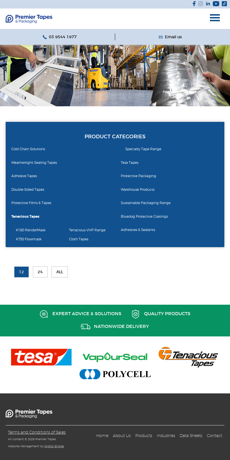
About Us (122, 435)
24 (40, 272)
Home (102, 435)
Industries (166, 435)
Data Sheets (191, 435)
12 (21, 272)
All (59, 272)
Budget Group (29, 19)
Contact (214, 435)
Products (143, 435)
